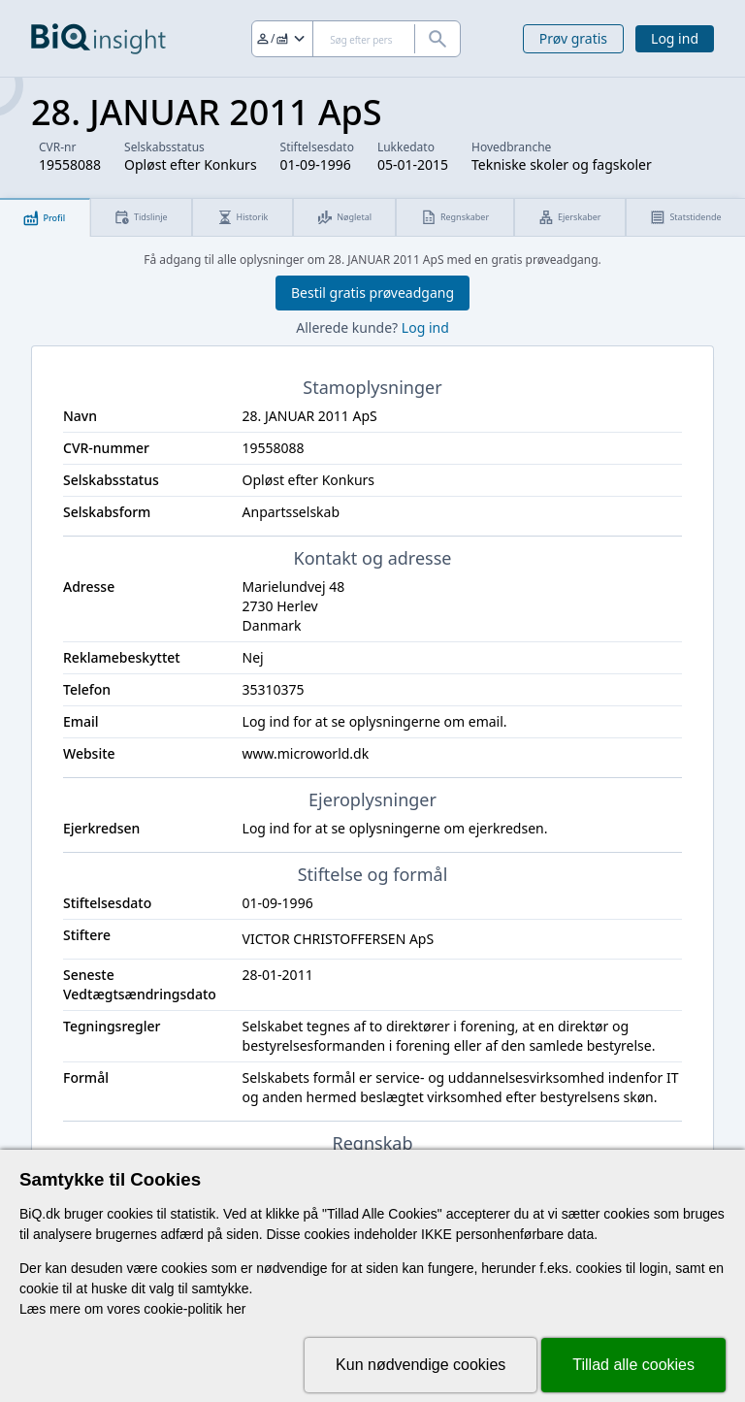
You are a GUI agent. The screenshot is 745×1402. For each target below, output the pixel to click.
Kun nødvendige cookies (420, 1364)
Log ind (674, 38)
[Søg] (356, 38)
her (235, 1309)
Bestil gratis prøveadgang (372, 292)
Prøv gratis (573, 38)
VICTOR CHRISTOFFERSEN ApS (339, 938)
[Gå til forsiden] (98, 38)
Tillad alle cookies (633, 1364)
